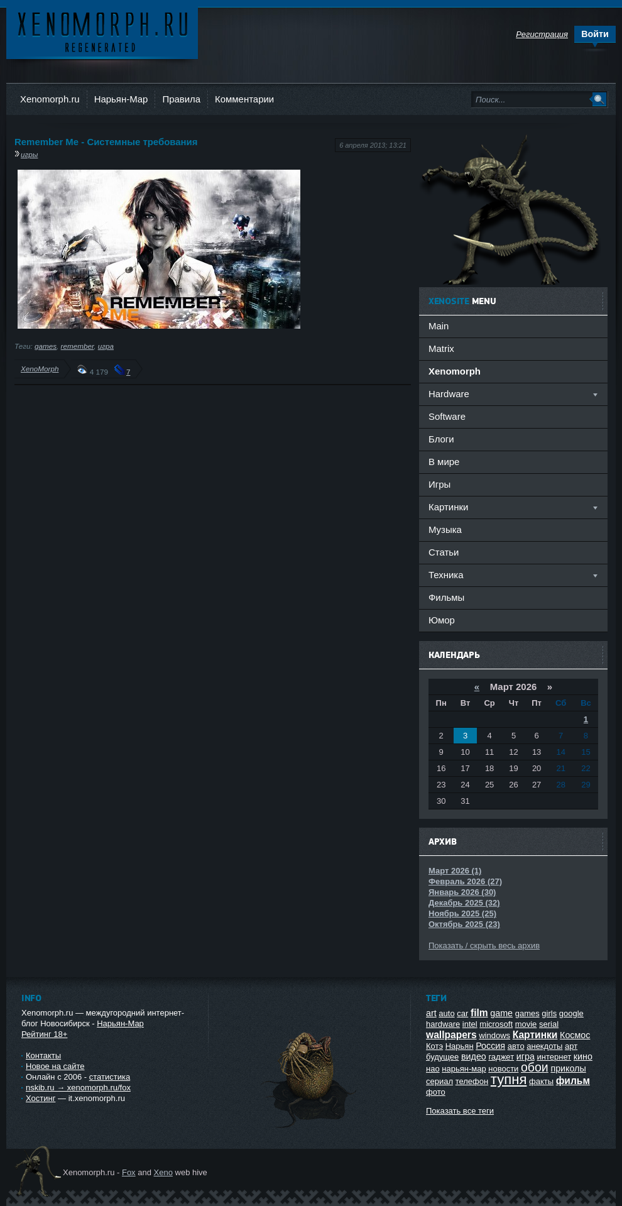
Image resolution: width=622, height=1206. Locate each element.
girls (549, 1013)
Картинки (535, 1034)
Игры (439, 484)
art (431, 1013)
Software (447, 416)
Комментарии (244, 99)
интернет (554, 1056)
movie (526, 1024)
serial (549, 1024)
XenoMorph (39, 369)
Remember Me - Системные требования (106, 141)
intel (469, 1024)
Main (438, 326)
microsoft (496, 1024)
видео (473, 1056)
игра (106, 346)
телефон (472, 1081)
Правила (181, 99)
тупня (509, 1079)
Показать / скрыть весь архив (484, 945)
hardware (443, 1024)
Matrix (441, 348)
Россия (490, 1046)
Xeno (163, 1172)
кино (583, 1056)
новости (503, 1068)
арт (571, 1046)
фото (435, 1092)
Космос (575, 1035)
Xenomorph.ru (50, 99)
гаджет (501, 1056)
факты (541, 1081)
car (462, 1013)
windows (494, 1035)
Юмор (441, 620)
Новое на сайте (55, 1066)
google (571, 1013)
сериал (439, 1081)
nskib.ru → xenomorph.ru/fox (78, 1087)
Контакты (43, 1055)
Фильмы (446, 597)
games (46, 346)
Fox (129, 1172)
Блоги (441, 439)
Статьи (443, 552)
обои (534, 1067)
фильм (573, 1080)
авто (516, 1046)
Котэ (434, 1046)
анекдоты (544, 1046)
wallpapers (451, 1034)
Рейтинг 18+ (44, 1034)
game (501, 1013)
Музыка (445, 529)
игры (29, 154)
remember (77, 346)
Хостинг (40, 1098)
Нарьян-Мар (121, 99)
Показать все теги (460, 1111)
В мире (443, 461)
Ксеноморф (102, 31)
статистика (109, 1077)
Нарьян (459, 1046)
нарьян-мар (464, 1068)
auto (446, 1013)
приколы (568, 1068)
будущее (442, 1056)
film (479, 1012)
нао (433, 1068)
